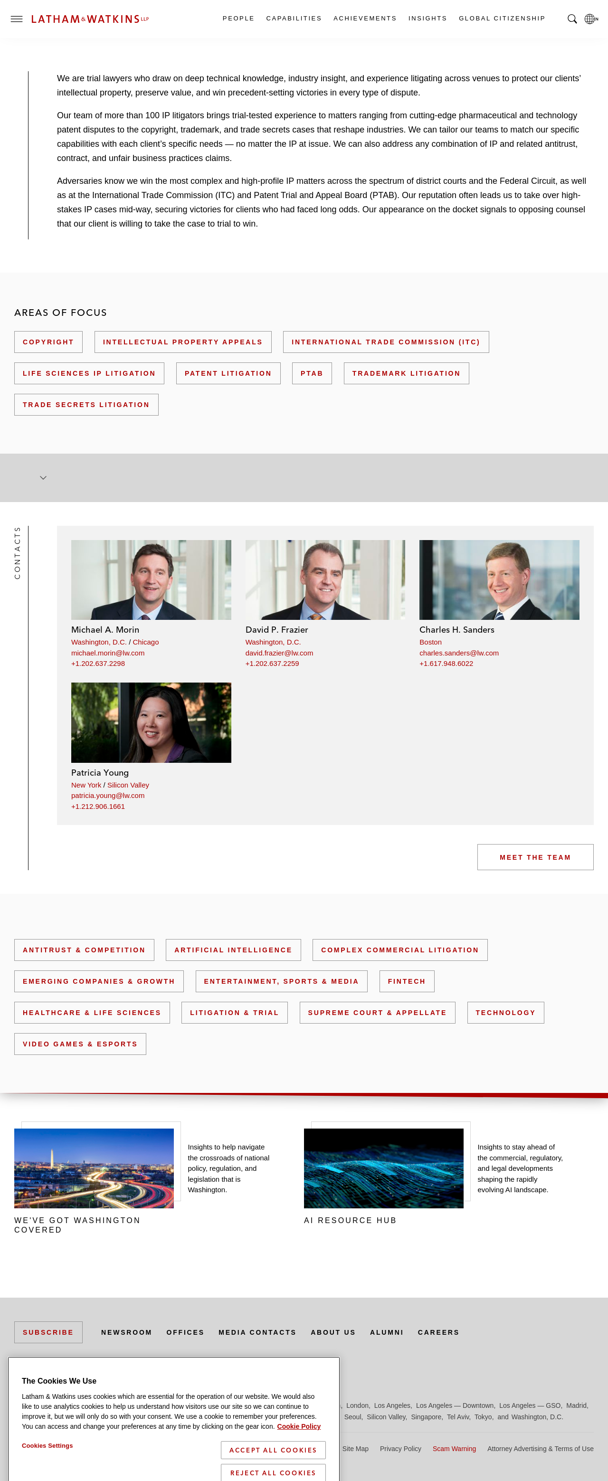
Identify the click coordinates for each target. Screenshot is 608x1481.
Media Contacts (257, 1332)
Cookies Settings (47, 1462)
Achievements (364, 18)
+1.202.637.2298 (98, 663)
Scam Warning (454, 1449)
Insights (427, 18)
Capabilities (294, 18)
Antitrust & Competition (84, 950)
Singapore (426, 1417)
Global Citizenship (502, 18)
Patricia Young (100, 772)
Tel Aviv (458, 1417)
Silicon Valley (128, 785)
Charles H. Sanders (456, 629)
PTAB (312, 373)
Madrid (576, 1405)
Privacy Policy (400, 1449)
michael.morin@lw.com (107, 653)
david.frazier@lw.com (280, 653)
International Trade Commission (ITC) (386, 342)
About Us (333, 1332)
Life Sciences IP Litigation (89, 373)
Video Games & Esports (80, 1044)
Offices (186, 1332)
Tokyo (483, 1417)
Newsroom (126, 1332)
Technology (506, 1012)
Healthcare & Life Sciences (92, 1012)
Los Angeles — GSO (529, 1405)
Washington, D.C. (99, 642)
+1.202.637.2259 (272, 663)
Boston (430, 642)
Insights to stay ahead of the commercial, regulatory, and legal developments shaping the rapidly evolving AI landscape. (520, 1168)
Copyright (48, 342)
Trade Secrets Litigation (86, 404)
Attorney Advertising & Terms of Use (540, 1449)
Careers (439, 1332)
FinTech (407, 981)
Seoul (352, 1417)
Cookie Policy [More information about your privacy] (299, 1443)
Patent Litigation (228, 373)
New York (86, 785)
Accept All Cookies (273, 1467)
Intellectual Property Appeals (183, 342)
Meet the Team (535, 857)
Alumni (387, 1332)
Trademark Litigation (406, 373)
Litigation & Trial (234, 1012)
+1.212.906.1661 (98, 806)
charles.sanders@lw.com (459, 653)
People (238, 18)
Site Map (355, 1449)
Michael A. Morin (105, 629)
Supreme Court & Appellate (377, 1012)
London (357, 1405)
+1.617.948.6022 (446, 663)
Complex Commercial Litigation (400, 950)
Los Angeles (392, 1405)
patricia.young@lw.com (107, 795)
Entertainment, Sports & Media (282, 981)
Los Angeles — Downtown (455, 1405)
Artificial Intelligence (233, 950)
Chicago (146, 642)
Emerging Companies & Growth (99, 981)
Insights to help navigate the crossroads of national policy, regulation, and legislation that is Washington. (229, 1168)
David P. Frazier (277, 629)
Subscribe (48, 1332)
